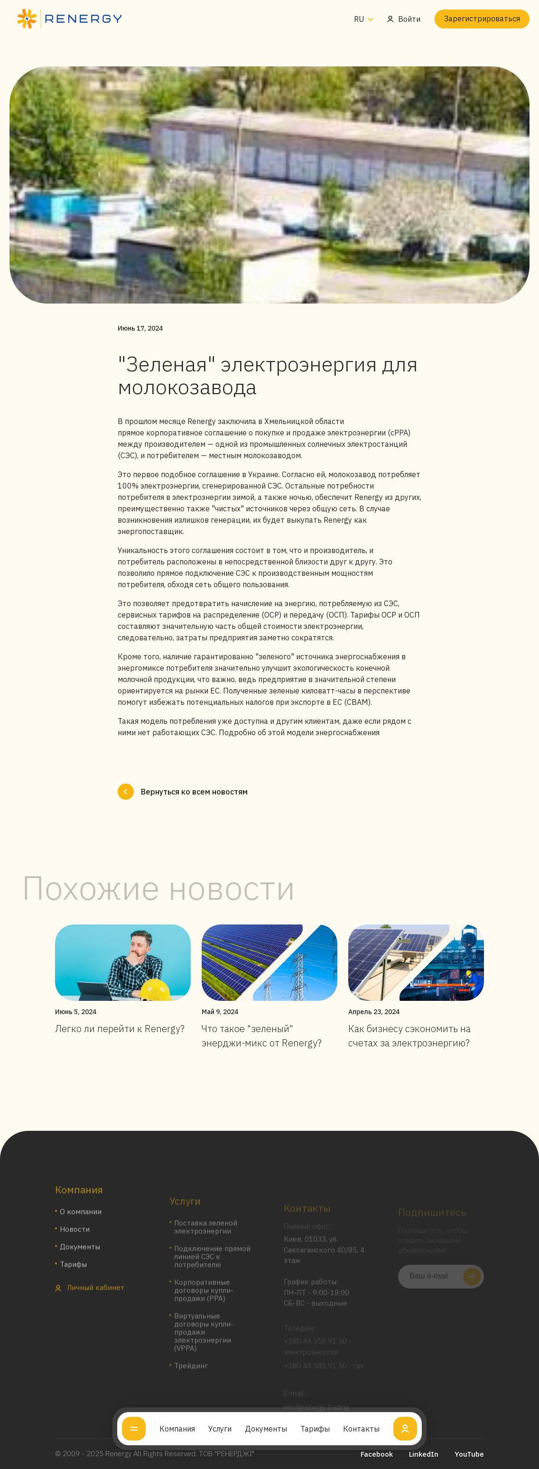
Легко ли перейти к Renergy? (120, 1028)
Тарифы (315, 1428)
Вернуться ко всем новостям (183, 792)
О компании (81, 1222)
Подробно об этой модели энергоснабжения (299, 732)
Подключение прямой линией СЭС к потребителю (212, 1265)
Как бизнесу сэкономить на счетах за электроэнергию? (409, 1035)
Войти (403, 19)
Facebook (377, 1454)
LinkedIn (423, 1454)
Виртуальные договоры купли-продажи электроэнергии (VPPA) (203, 1341)
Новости (75, 1240)
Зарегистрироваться (482, 18)
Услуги (220, 1428)
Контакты (361, 1428)
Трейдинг (191, 1374)
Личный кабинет (89, 1298)
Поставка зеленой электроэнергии (205, 1236)
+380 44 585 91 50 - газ (323, 1372)
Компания (177, 1428)
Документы (266, 1428)
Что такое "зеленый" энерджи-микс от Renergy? (262, 1035)
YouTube (469, 1454)
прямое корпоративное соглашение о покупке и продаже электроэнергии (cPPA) (264, 432)
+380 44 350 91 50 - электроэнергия (318, 1353)
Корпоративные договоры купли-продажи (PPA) (203, 1299)
